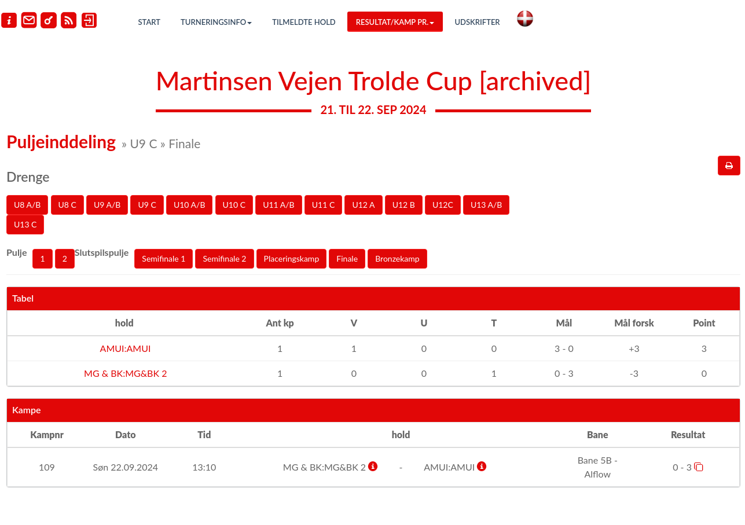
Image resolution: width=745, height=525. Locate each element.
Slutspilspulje (102, 252)
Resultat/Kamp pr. (395, 22)
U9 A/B (107, 205)
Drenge (28, 176)
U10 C (234, 205)
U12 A (363, 205)
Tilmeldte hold (304, 22)
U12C (442, 205)
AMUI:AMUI (124, 348)
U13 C (25, 224)
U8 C (67, 205)
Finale (347, 258)
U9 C (147, 205)
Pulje (16, 252)
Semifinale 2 (224, 258)
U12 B (403, 205)
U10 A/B (189, 205)
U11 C (323, 205)
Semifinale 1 (163, 258)
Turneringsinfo (216, 22)
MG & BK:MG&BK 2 (124, 373)
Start (149, 22)
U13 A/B (486, 205)
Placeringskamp (292, 258)
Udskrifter (477, 22)
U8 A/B (27, 205)
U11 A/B (279, 205)
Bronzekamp (397, 258)
